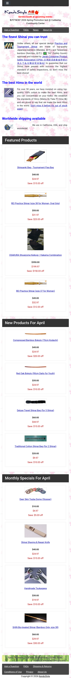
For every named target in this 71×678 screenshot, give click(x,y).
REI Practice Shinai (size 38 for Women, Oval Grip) (35, 203)
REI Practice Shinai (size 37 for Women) (35, 291)
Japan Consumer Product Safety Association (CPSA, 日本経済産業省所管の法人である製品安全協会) (42, 59)
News (35, 30)
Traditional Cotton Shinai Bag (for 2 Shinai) (35, 446)
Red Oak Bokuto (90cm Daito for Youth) (35, 373)
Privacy (29, 672)
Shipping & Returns (42, 666)
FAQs (26, 30)
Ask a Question (11, 30)
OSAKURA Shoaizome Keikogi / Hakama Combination (35, 255)
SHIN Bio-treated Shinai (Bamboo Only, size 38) (35, 627)
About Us (47, 30)
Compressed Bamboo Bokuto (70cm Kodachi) (35, 340)
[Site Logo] (35, 12)
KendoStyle (44, 676)
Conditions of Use (13, 672)
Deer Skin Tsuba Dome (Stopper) (35, 499)
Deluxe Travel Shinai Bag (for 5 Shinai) (35, 410)
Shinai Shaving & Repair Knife (35, 542)
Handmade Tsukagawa (35, 588)
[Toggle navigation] (7, 3)
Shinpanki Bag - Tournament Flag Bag (35, 167)
